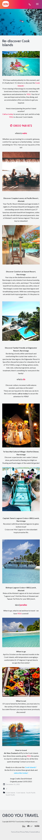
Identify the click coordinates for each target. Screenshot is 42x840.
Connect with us (35, 832)
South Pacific (31, 793)
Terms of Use (15, 832)
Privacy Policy (24, 832)
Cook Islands (10, 793)
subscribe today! (21, 773)
